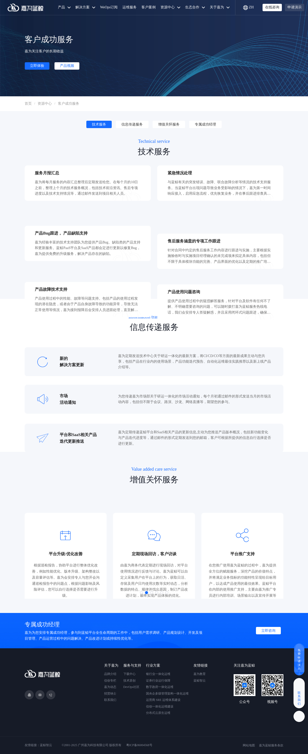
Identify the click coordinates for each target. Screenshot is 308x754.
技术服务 (99, 124)
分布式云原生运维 (158, 713)
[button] (141, 592)
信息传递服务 (132, 124)
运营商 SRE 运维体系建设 (163, 700)
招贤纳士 (110, 693)
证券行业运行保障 (158, 680)
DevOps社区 (131, 687)
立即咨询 (268, 631)
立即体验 (37, 66)
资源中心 (45, 103)
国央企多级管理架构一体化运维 (167, 693)
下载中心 (129, 674)
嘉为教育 (199, 674)
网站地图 (249, 745)
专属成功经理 (205, 124)
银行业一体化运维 (158, 674)
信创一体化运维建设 (159, 706)
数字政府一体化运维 (159, 687)
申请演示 (294, 7)
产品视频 (67, 66)
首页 (28, 103)
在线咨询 (272, 7)
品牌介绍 (110, 674)
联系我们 (110, 700)
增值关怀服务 (169, 124)
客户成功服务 (68, 103)
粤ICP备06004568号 (139, 745)
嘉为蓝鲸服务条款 (271, 745)
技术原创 (129, 680)
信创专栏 (110, 680)
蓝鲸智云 (199, 680)
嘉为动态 (110, 687)
